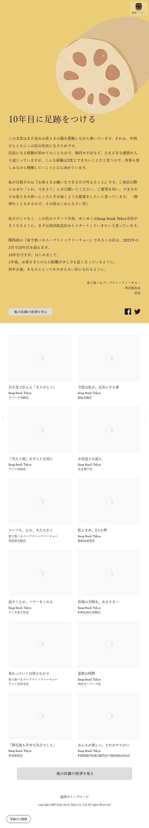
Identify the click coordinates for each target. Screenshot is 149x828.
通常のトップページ (74, 797)
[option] (74, 161)
